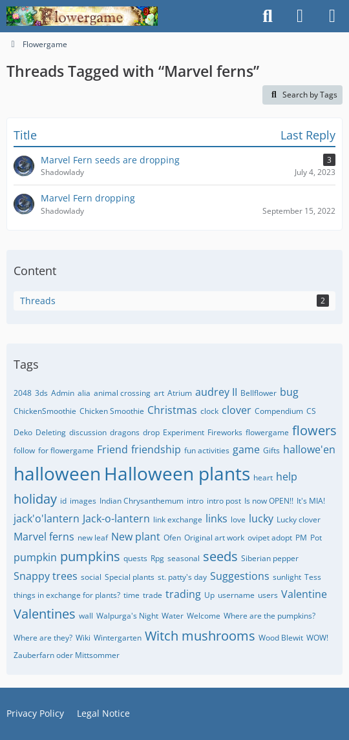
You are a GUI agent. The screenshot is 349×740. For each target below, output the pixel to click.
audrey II (216, 392)
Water (173, 615)
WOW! (317, 637)
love (238, 519)
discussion (88, 432)
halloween (57, 473)
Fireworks (224, 432)
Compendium (279, 411)
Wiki (83, 637)
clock (209, 411)
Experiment (183, 432)
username (236, 595)
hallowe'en (309, 449)
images (83, 500)
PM (301, 537)
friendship (156, 449)
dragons (125, 432)
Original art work (214, 537)
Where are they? (43, 637)
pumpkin (35, 557)
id (63, 500)
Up (209, 595)
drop (151, 432)
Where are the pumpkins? (269, 615)
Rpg (157, 558)
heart (263, 477)
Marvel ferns (44, 536)
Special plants (129, 576)
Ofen (172, 537)
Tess (312, 576)
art (159, 392)
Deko (23, 432)
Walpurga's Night (127, 615)
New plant (135, 536)
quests (135, 558)
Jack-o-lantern (116, 518)
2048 (23, 392)
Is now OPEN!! (268, 500)
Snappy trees (46, 576)
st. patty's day (182, 576)
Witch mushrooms (200, 635)
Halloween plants (177, 473)
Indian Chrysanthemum (142, 500)
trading (183, 594)
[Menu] (332, 16)
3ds (41, 392)
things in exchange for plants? (67, 595)
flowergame (267, 432)
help (286, 476)
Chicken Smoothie (111, 411)
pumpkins (90, 556)
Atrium (179, 392)
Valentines (45, 613)
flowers (314, 430)
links (216, 518)
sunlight (287, 576)
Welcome (203, 615)
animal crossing (122, 392)
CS (311, 411)
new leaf (93, 537)
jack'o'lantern (46, 518)
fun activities (206, 450)
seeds (220, 556)
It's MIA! (311, 500)
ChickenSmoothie (45, 411)
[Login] (300, 16)
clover (236, 410)
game (246, 449)
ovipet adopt (270, 537)
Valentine (304, 594)
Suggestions (240, 576)
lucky (261, 518)
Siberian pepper (270, 558)
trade (152, 595)
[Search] (267, 16)
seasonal (183, 558)
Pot (316, 537)
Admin (62, 392)
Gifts (271, 450)
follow (24, 450)
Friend (112, 449)
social (91, 576)
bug (289, 392)
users (268, 595)
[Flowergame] (82, 16)
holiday (35, 499)
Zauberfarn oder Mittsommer (67, 655)
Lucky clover (299, 519)
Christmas (172, 410)
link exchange (177, 519)
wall (86, 615)
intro (195, 500)
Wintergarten (118, 637)
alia (84, 392)
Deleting (51, 432)
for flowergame (66, 450)
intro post (224, 500)
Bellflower (258, 392)
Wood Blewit (281, 637)
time (131, 595)
